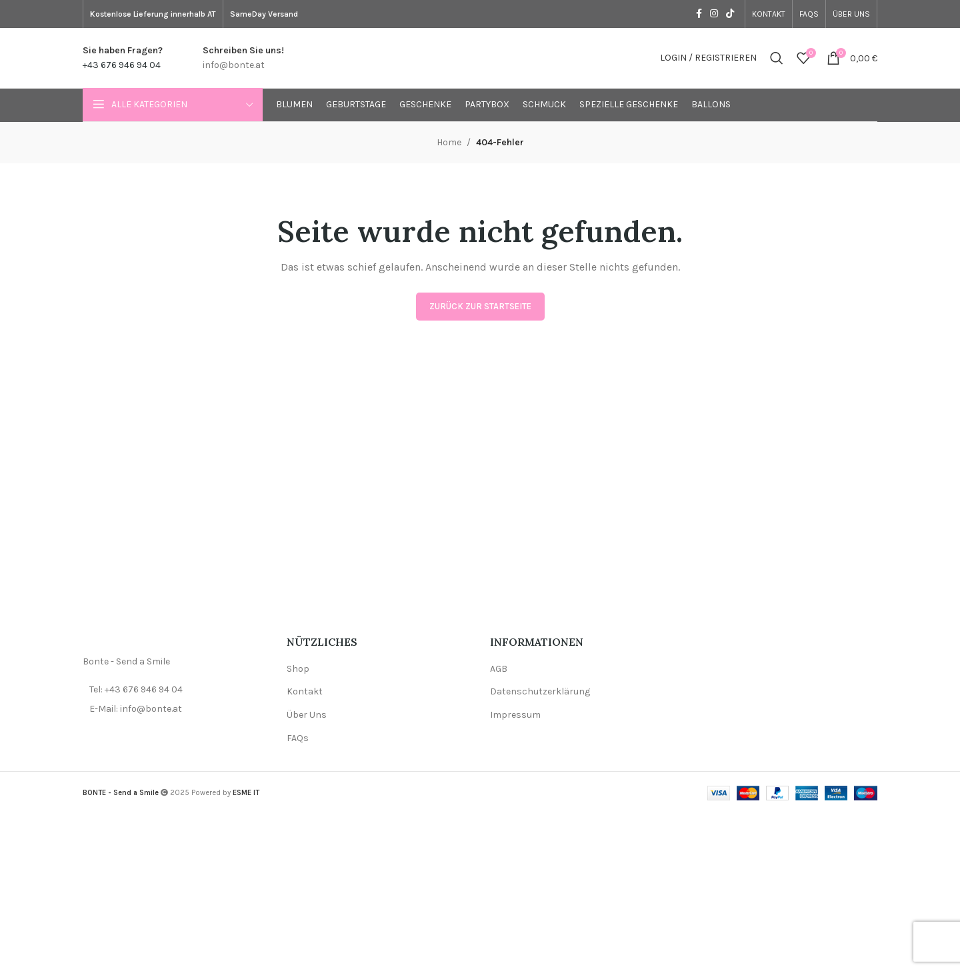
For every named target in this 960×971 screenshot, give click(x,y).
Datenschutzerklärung (540, 691)
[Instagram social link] (714, 14)
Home (449, 142)
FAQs (298, 738)
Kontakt (305, 691)
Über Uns (307, 714)
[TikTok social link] (730, 14)
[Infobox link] (123, 58)
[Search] (776, 58)
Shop (298, 668)
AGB (498, 668)
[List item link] (175, 689)
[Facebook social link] (699, 14)
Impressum (515, 714)
